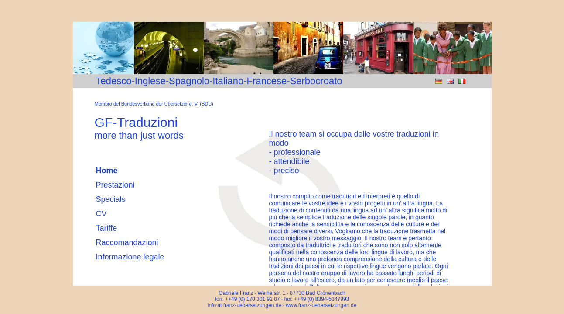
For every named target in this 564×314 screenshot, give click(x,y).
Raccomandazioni (127, 242)
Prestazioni (115, 185)
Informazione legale (130, 257)
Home (107, 170)
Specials (111, 199)
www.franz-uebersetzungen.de (321, 305)
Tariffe (106, 228)
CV (101, 213)
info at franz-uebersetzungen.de (245, 305)
